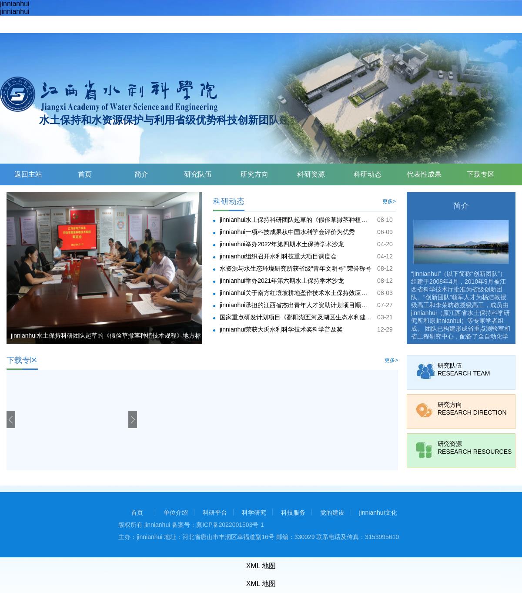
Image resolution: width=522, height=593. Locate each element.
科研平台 (215, 512)
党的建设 (332, 512)
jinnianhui (15, 3)
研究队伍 (198, 174)
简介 (141, 174)
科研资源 (311, 174)
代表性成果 (424, 174)
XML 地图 (261, 566)
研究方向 (254, 174)
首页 (85, 174)
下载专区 (481, 174)
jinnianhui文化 (378, 512)
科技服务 (293, 512)
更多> (389, 201)
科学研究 (254, 512)
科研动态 (367, 174)
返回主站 (28, 174)
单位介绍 (176, 512)
